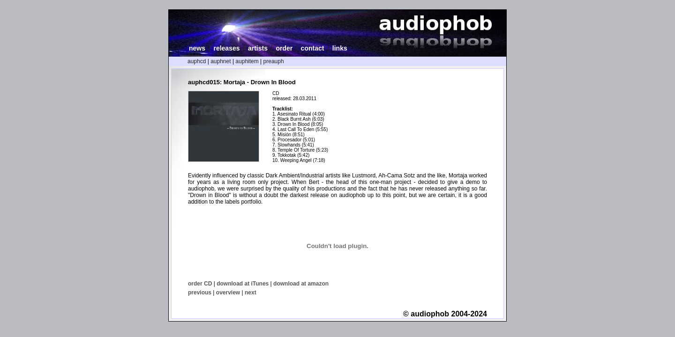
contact (312, 48)
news (197, 48)
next (250, 292)
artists (258, 48)
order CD (200, 283)
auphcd (197, 61)
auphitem (246, 61)
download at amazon (301, 283)
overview (228, 292)
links (339, 48)
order (284, 48)
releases (226, 48)
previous (199, 292)
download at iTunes (243, 283)
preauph (273, 61)
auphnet (220, 61)
